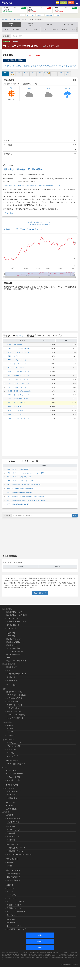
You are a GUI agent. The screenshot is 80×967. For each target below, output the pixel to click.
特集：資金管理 (12, 859)
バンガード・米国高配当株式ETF (22, 488)
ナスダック (10, 803)
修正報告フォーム (40, 593)
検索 (74, 515)
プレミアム (63, 2)
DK (10, 379)
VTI (9, 473)
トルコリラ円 (12, 749)
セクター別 (16, 29)
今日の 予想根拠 (13, 701)
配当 (6, 29)
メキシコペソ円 (12, 756)
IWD (8, 492)
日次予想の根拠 (12, 618)
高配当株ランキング (30, 24)
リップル (10, 892)
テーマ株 (56, 15)
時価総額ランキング (14, 905)
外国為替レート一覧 (14, 692)
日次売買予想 (12, 628)
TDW (9, 356)
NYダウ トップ (12, 770)
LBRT (9, 348)
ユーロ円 (10, 729)
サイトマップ (11, 919)
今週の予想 (10, 633)
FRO (9, 368)
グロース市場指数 (13, 654)
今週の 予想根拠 (13, 708)
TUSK (10, 418)
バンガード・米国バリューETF (21, 477)
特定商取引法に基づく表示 (16, 929)
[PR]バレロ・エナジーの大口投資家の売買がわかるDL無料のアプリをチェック (40, 66)
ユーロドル (11, 735)
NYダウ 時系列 (12, 785)
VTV (8, 477)
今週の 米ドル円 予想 (14, 705)
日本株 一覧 (11, 677)
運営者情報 (10, 922)
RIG (10, 364)
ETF (45, 29)
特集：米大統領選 (13, 870)
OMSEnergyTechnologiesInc (22, 391)
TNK (9, 395)
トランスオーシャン (20, 364)
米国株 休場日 (12, 798)
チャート (53, 72)
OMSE (10, 391)
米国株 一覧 (11, 795)
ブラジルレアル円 (13, 746)
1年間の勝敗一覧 (13, 625)
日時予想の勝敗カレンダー (16, 622)
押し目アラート (68, 24)
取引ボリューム (12, 915)
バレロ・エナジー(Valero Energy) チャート (23, 229)
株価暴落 (9, 815)
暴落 (35, 29)
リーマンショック (13, 830)
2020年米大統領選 (13, 877)
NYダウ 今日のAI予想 (14, 774)
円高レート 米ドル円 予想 (16, 715)
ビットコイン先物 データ (16, 911)
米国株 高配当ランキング (16, 851)
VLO (9, 402)
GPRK (10, 406)
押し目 (71, 2)
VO (9, 481)
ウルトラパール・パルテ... (22, 371)
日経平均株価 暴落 (13, 818)
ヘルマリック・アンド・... (22, 387)
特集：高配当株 (12, 844)
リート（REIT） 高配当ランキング (19, 854)
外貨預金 (10, 862)
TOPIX (8, 658)
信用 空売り (68, 73)
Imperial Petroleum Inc (21, 399)
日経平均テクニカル (14, 639)
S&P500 (9, 806)
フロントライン (19, 368)
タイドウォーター (19, 356)
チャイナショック (13, 836)
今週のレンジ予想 (13, 777)
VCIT (8, 500)
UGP (9, 371)
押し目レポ (74, 29)
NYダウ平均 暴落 (13, 822)
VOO (8, 469)
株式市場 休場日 (13, 680)
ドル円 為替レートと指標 (16, 695)
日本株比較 (40, 15)
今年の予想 (10, 636)
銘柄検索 (49, 24)
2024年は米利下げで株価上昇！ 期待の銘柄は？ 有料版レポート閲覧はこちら (31, 185)
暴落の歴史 (10, 826)
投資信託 (10, 866)
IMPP (9, 399)
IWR (8, 504)
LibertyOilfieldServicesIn (21, 348)
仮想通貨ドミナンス (14, 908)
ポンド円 (10, 732)
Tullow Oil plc (18, 344)
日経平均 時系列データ (15, 642)
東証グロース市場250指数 (16, 661)
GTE (9, 352)
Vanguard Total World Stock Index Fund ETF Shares (28, 496)
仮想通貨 (9, 885)
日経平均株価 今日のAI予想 (16, 615)
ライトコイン (12, 898)
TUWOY (9, 344)
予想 (12, 73)
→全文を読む (8, 213)
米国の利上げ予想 (13, 780)
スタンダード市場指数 (14, 651)
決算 (26, 29)
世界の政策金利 (12, 761)
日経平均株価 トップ (14, 612)
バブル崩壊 (11, 833)
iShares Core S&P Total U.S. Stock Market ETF (26, 484)
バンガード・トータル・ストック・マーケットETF (27, 473)
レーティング (30, 15)
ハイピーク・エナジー (21, 360)
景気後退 (55, 29)
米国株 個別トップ (13, 791)
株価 (5, 72)
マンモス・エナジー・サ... (22, 418)
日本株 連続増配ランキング (17, 674)
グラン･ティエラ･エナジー (22, 352)
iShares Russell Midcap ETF (20, 504)
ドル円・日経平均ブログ (15, 764)
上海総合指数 (11, 809)
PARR (10, 375)
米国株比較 (49, 15)
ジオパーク (17, 406)
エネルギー (6, 41)
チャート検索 (11, 685)
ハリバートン (18, 414)
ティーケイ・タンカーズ (21, 395)
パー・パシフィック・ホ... (22, 375)
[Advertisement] (40, 120)
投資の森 (6, 2)
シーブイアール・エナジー (22, 383)
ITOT (8, 484)
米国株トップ (11, 24)
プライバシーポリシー (15, 926)
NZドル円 (10, 753)
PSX (9, 410)
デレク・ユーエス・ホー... (22, 379)
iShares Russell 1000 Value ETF (22, 492)
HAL (9, 414)
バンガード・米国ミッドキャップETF (23, 481)
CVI (10, 383)
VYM (8, 488)
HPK (9, 360)
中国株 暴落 (11, 840)
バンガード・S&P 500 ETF (20, 469)
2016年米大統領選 (13, 880)
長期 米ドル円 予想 (14, 711)
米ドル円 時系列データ (15, 718)
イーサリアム (12, 895)
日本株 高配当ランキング (16, 848)
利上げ (47, 73)
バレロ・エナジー (19, 402)
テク (61, 72)
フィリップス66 (19, 410)
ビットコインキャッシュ (16, 901)
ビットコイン (12, 888)
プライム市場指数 (13, 648)
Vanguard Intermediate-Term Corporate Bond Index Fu (28, 500)
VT (9, 496)
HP (10, 387)
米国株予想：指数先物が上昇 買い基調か (22, 169)
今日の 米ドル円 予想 (14, 698)
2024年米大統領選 (13, 874)
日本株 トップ (11, 667)
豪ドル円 (10, 725)
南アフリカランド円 (14, 743)
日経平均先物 (11, 645)
